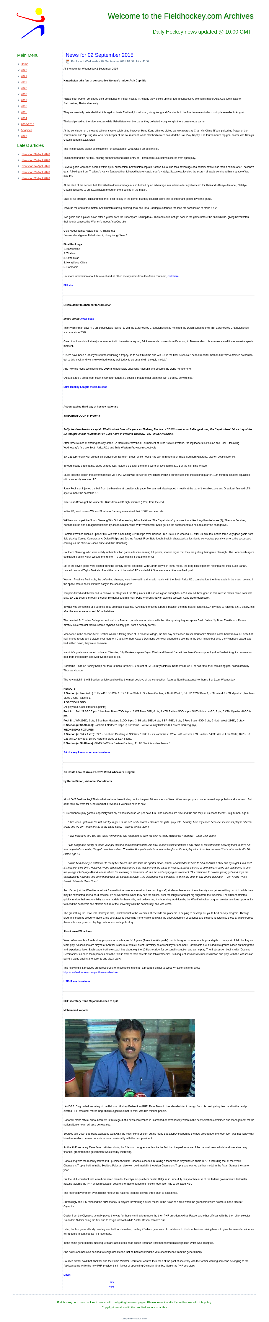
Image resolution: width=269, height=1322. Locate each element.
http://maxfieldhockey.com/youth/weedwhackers (91, 972)
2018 (24, 94)
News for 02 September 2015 (99, 55)
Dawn (67, 1274)
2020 (24, 88)
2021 (24, 76)
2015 (24, 112)
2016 (24, 106)
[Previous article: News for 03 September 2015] (111, 1282)
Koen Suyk (87, 318)
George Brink (140, 1318)
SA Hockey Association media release (87, 752)
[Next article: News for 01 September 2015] (111, 1286)
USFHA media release (77, 981)
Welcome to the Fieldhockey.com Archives (181, 15)
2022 (24, 70)
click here (173, 276)
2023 (24, 136)
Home (24, 64)
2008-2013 (27, 124)
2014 (24, 118)
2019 (24, 82)
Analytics (26, 130)
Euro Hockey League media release (85, 386)
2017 (24, 100)
